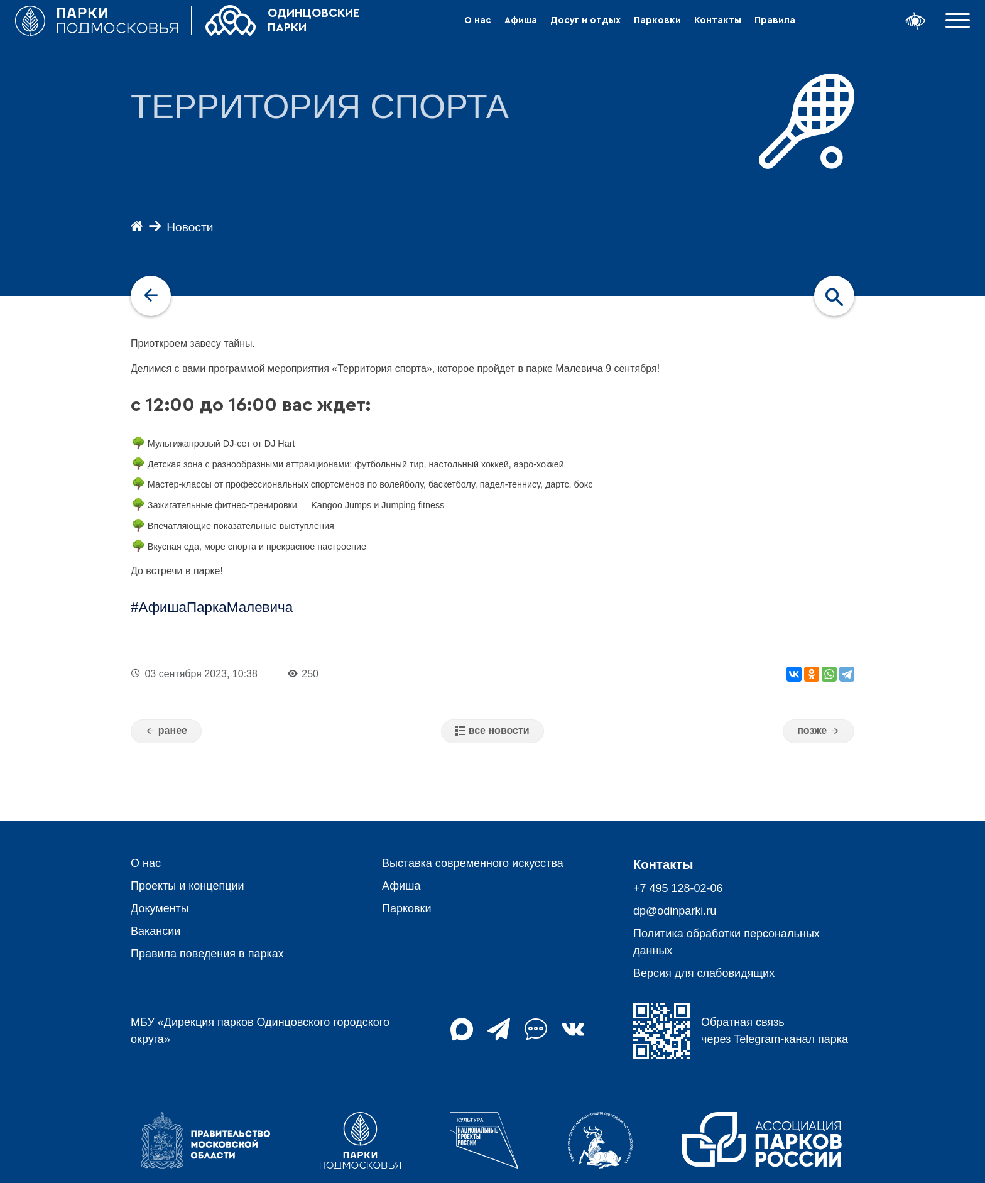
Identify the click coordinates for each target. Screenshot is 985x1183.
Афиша (520, 20)
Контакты (717, 20)
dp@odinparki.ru (674, 911)
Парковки (657, 20)
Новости (189, 227)
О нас (477, 20)
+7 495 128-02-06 (678, 888)
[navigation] (151, 296)
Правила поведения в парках (207, 953)
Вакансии (155, 931)
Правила (774, 20)
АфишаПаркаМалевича (215, 607)
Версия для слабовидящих (704, 973)
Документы (160, 908)
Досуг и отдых (585, 20)
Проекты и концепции (187, 886)
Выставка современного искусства (472, 863)
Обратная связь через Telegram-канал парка (740, 1031)
